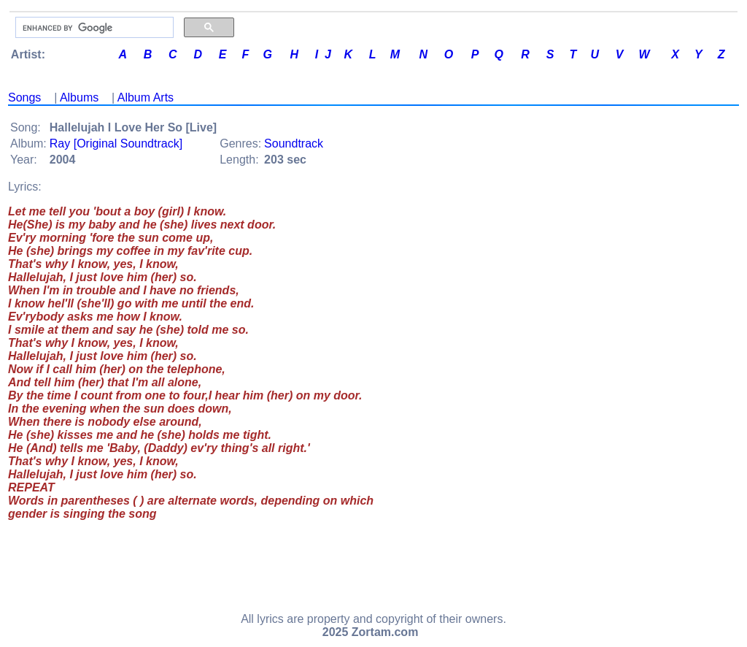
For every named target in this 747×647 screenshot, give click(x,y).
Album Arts (145, 97)
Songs (24, 97)
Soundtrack (293, 143)
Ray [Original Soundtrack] (116, 143)
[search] (93, 27)
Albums (79, 97)
